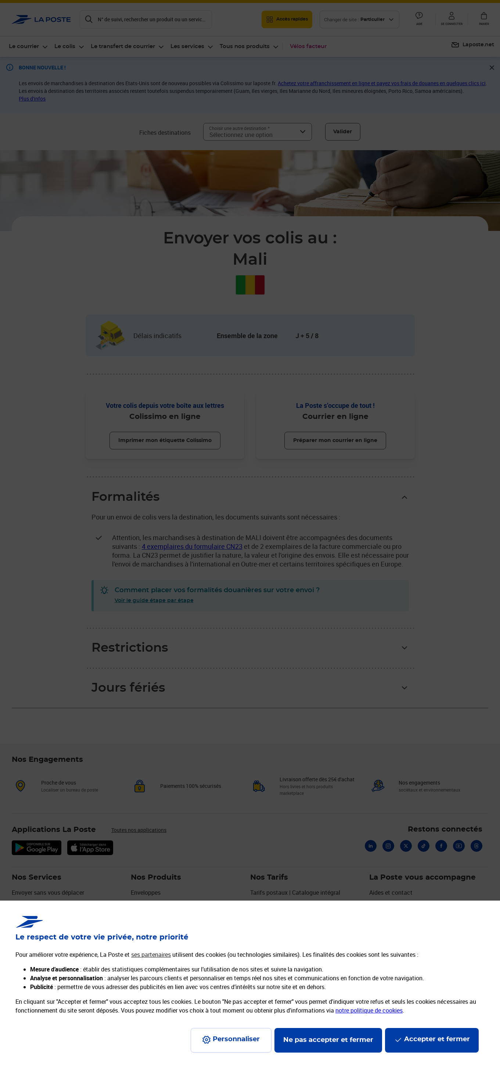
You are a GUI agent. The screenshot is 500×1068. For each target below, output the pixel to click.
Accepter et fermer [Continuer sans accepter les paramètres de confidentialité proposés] (437, 1039)
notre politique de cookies (369, 1010)
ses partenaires (151, 955)
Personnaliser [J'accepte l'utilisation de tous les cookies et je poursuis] (236, 1039)
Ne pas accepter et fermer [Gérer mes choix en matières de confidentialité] (328, 1040)
